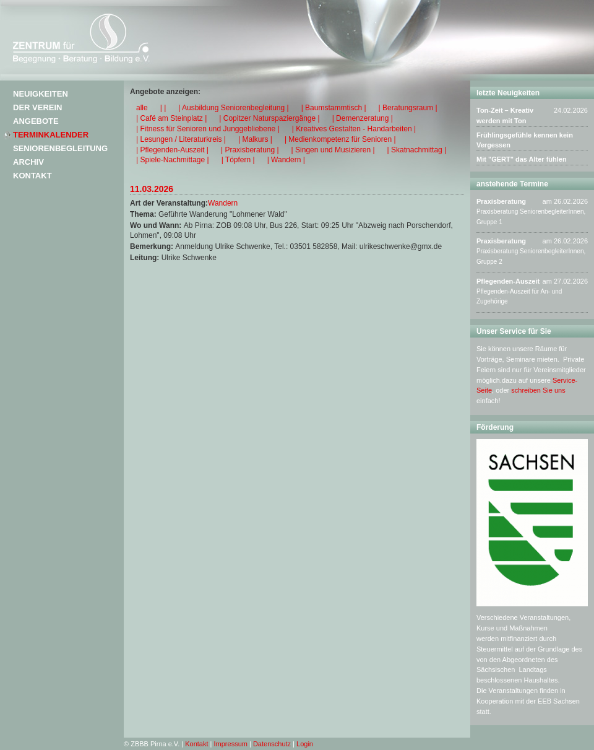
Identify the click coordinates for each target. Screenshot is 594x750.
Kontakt (32, 175)
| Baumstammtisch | (333, 107)
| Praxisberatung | (250, 150)
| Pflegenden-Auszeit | (172, 150)
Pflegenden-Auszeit (508, 281)
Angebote (36, 121)
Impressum (231, 744)
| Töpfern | (238, 159)
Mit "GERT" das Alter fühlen (521, 159)
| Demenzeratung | (362, 118)
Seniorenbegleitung (60, 148)
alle (142, 107)
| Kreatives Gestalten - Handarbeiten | (354, 128)
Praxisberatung (501, 201)
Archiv (28, 162)
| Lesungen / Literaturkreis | (181, 139)
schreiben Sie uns (538, 390)
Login (304, 744)
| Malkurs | (255, 139)
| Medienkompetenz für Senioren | (340, 139)
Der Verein (37, 107)
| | (163, 107)
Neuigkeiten (40, 93)
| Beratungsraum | (408, 107)
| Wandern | (286, 159)
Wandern (223, 203)
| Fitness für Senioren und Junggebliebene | (208, 128)
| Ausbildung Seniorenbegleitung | (233, 107)
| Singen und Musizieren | (333, 150)
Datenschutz (272, 744)
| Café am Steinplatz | (171, 118)
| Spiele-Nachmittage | (172, 159)
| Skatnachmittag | (417, 150)
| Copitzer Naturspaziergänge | (269, 118)
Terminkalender (50, 134)
